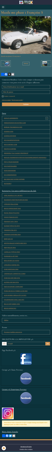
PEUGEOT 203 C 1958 (11, 221)
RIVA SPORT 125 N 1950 (11, 260)
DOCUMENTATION (10, 175)
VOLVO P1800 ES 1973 (11, 217)
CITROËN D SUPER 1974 (11, 265)
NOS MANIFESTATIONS (11, 140)
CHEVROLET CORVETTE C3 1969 (14, 274)
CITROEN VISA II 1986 (11, 204)
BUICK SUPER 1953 (10, 308)
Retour (26, 63)
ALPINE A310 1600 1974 (11, 282)
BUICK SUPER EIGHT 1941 (12, 208)
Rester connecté (9, 96)
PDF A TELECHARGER (11, 162)
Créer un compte (6, 100)
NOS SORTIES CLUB (10, 144)
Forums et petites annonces (13, 332)
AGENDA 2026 (8, 131)
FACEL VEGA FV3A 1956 (11, 213)
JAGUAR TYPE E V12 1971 (12, 226)
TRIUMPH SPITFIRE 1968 (12, 234)
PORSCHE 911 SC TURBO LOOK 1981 (16, 291)
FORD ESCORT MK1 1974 (12, 278)
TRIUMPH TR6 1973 (10, 230)
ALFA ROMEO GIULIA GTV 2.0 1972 (15, 295)
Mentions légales (26, 447)
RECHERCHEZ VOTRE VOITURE (14, 179)
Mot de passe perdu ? (17, 100)
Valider (26, 104)
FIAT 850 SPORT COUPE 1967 (13, 287)
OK (48, 344)
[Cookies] (4, 448)
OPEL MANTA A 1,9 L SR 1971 (13, 195)
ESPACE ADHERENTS (11, 118)
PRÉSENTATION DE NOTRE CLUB (15, 123)
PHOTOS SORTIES (10, 149)
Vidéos (6, 320)
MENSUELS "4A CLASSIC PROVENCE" (16, 153)
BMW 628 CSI (8, 239)
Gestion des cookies (26, 449)
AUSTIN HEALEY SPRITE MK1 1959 (15, 243)
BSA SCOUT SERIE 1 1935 (12, 304)
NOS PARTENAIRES (10, 166)
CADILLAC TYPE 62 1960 (12, 252)
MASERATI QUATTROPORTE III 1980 (16, 200)
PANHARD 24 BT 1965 (11, 256)
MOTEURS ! (7, 183)
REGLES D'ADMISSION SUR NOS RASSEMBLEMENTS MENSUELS (25, 157)
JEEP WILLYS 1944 (10, 247)
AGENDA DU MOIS (10, 136)
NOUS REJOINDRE (10, 170)
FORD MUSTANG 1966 (11, 269)
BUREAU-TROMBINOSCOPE (13, 127)
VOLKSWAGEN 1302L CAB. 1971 (14, 300)
